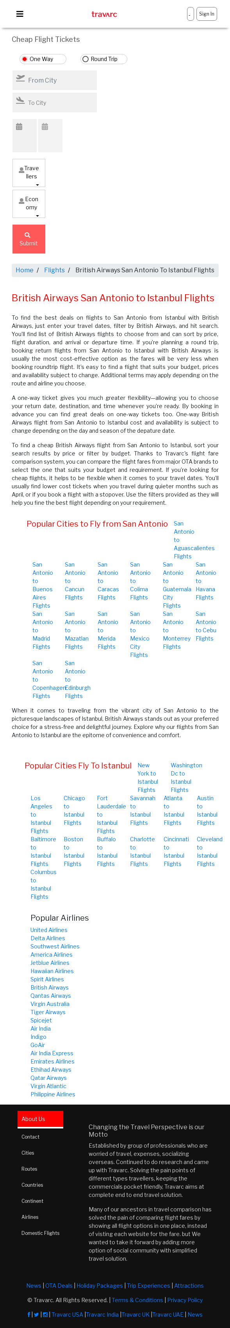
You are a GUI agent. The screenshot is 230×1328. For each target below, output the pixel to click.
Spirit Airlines (47, 979)
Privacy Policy (185, 1300)
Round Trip (104, 59)
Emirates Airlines (52, 1061)
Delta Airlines (47, 938)
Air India (40, 1028)
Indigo (38, 1036)
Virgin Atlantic (48, 1086)
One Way (41, 59)
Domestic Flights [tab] (40, 1233)
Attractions (189, 1285)
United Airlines (49, 930)
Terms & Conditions (137, 1300)
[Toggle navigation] (20, 14)
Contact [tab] (30, 1137)
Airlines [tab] (29, 1217)
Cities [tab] (27, 1153)
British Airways (49, 987)
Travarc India (102, 1314)
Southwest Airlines (55, 946)
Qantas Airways (50, 995)
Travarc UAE (168, 1314)
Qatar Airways (48, 1077)
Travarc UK (135, 1314)
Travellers (29, 172)
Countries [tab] (32, 1185)
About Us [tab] (33, 1119)
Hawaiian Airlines (52, 971)
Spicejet (41, 1020)
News (33, 1285)
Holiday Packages (100, 1285)
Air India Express (51, 1053)
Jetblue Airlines (50, 962)
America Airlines (51, 954)
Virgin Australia (50, 1003)
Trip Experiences (148, 1285)
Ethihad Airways (50, 1069)
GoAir (37, 1045)
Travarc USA (67, 1314)
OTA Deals (59, 1285)
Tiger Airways (48, 1012)
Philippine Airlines (52, 1094)
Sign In (206, 14)
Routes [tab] (29, 1169)
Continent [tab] (32, 1201)
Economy (28, 203)
